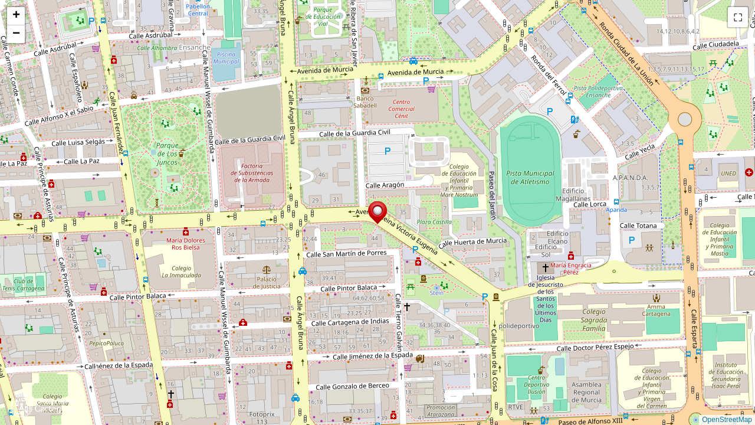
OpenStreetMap (727, 420)
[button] (377, 212)
